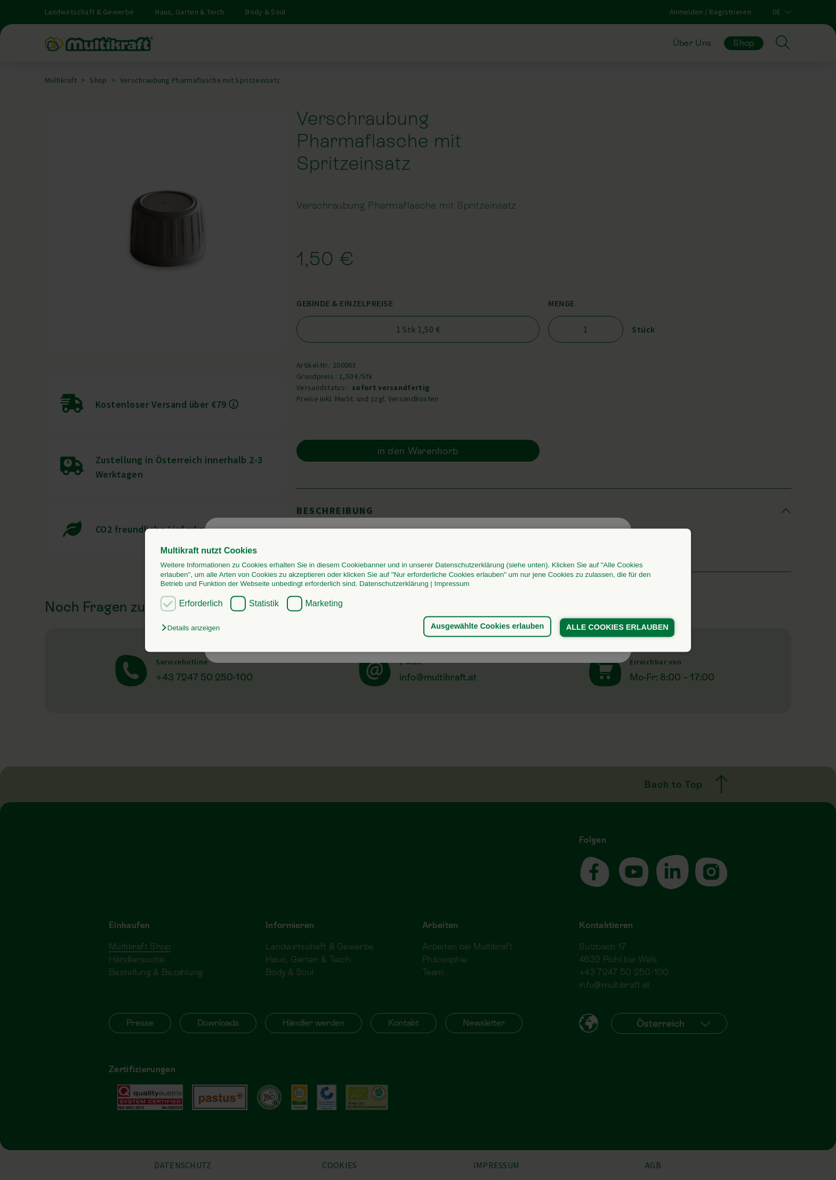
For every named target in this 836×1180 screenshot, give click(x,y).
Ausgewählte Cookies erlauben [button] (487, 626)
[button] (193, 628)
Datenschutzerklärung (394, 584)
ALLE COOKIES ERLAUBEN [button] (617, 627)
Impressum (452, 584)
